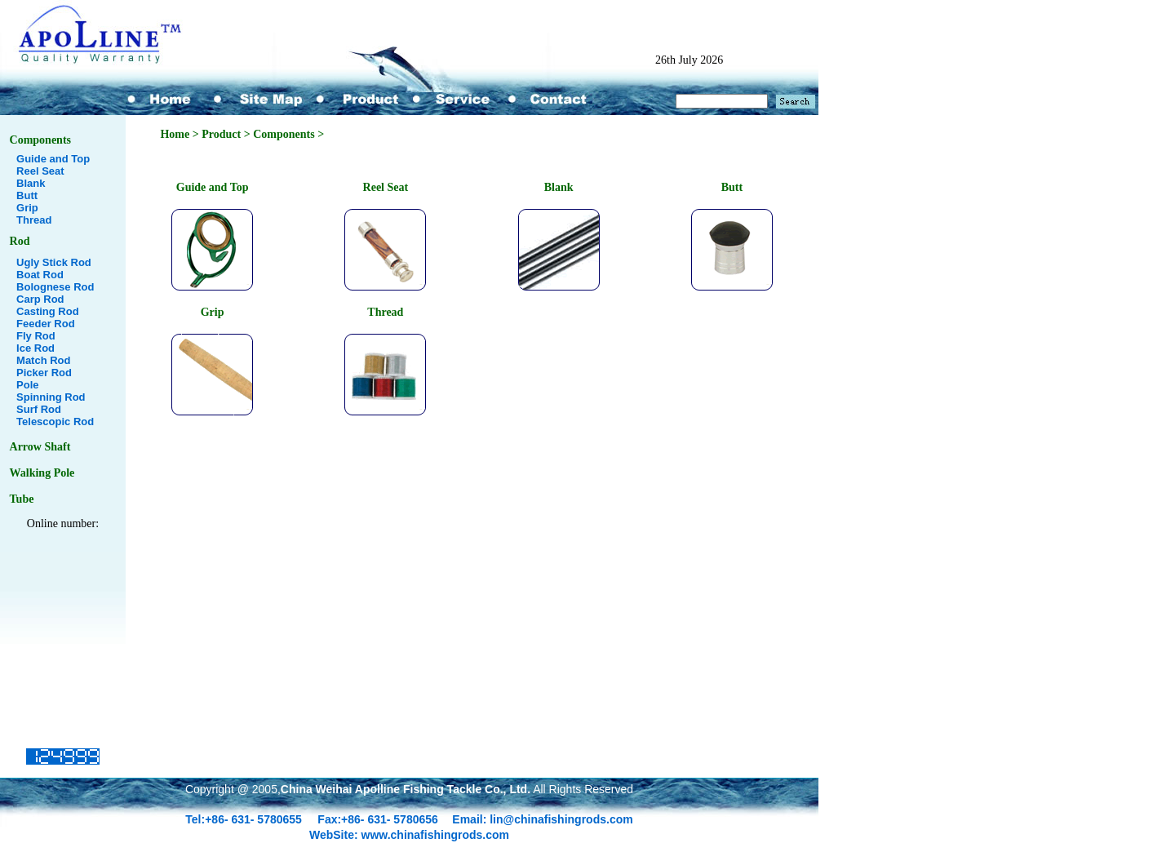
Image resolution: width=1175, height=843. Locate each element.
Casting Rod (47, 311)
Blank (30, 183)
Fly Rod (35, 336)
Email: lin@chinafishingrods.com (542, 819)
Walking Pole (42, 473)
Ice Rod (35, 348)
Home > (181, 134)
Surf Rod (38, 409)
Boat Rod (40, 274)
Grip (27, 208)
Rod (20, 241)
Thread (33, 220)
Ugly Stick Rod (53, 262)
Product (221, 134)
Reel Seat (40, 171)
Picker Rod (44, 372)
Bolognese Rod (55, 287)
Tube (22, 499)
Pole (27, 385)
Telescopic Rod (55, 421)
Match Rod (43, 360)
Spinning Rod (50, 397)
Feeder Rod (45, 323)
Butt (27, 195)
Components (40, 140)
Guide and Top (53, 159)
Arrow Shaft (40, 447)
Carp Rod (40, 299)
